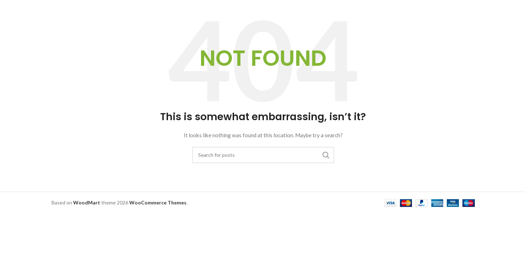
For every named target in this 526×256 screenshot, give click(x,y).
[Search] (263, 155)
